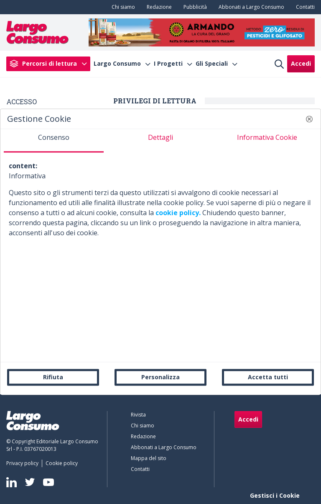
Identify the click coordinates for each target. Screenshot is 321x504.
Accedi (301, 63)
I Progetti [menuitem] (168, 63)
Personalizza (160, 377)
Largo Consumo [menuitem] (117, 63)
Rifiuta (53, 377)
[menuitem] (121, 7)
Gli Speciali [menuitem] (212, 63)
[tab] (53, 140)
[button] (309, 119)
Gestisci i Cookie (275, 495)
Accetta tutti (268, 377)
